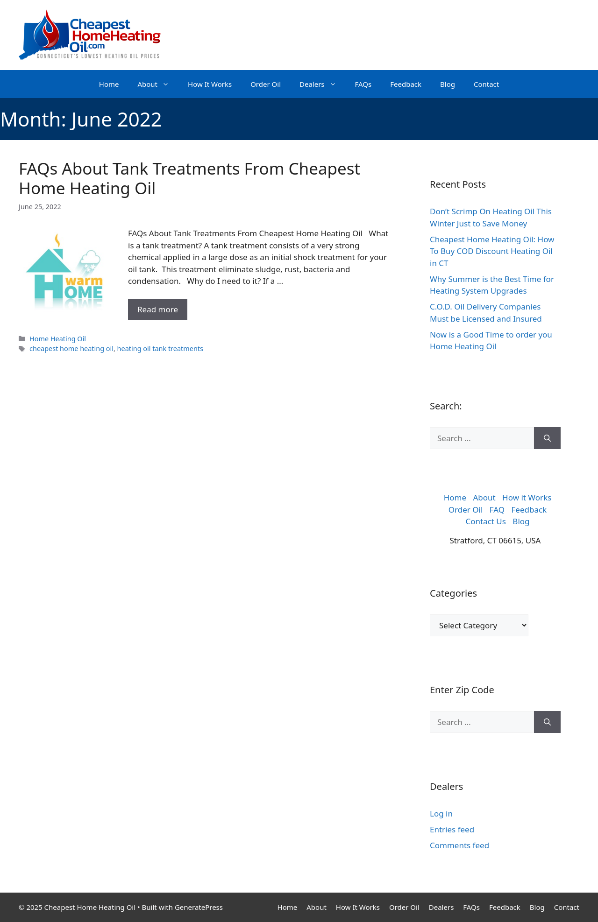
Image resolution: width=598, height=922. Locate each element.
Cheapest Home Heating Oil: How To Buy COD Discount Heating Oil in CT (492, 251)
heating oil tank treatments (160, 348)
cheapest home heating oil (71, 348)
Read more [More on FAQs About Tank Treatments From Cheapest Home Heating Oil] (157, 309)
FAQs (363, 84)
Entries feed (452, 829)
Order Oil (265, 84)
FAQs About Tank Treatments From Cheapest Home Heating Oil (189, 178)
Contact (486, 84)
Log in (441, 813)
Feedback (405, 84)
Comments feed (459, 845)
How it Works (526, 497)
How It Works (210, 84)
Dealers (322, 84)
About (157, 84)
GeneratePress (199, 907)
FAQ (497, 509)
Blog (447, 84)
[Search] (547, 438)
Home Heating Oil (57, 338)
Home (109, 84)
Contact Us (485, 521)
